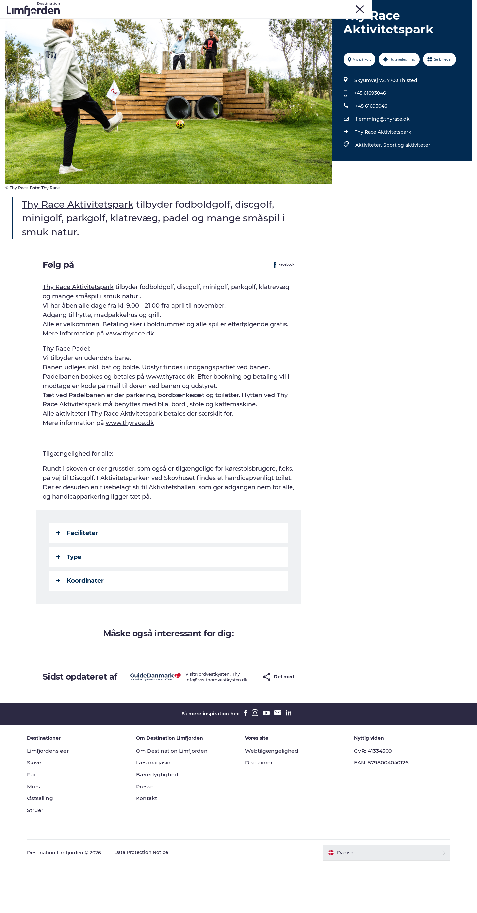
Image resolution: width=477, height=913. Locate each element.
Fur (366, 6)
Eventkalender (145, 21)
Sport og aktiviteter (406, 183)
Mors (398, 6)
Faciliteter (77, 570)
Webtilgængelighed (272, 798)
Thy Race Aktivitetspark (382, 170)
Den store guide (239, 28)
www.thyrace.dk (130, 371)
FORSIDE (437, 6)
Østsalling (46, 845)
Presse (148, 833)
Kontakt (150, 845)
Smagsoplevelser (271, 21)
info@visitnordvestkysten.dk (201, 722)
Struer (416, 6)
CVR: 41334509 (371, 798)
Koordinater (80, 618)
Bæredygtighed (160, 822)
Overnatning (371, 21)
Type (69, 594)
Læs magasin (157, 810)
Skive (382, 6)
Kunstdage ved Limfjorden (206, 21)
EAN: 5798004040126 (380, 810)
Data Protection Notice (147, 900)
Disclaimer (259, 810)
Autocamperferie (323, 21)
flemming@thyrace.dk (382, 157)
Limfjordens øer (55, 798)
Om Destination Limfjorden (176, 798)
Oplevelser (103, 21)
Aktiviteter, (369, 183)
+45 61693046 (369, 131)
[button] (243, 719)
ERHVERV (461, 6)
